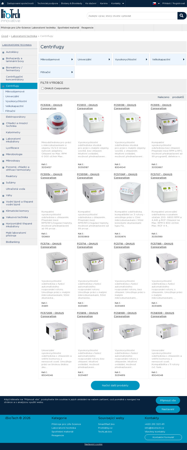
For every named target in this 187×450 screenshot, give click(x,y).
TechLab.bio (105, 431)
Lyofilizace (12, 148)
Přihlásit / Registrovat (173, 3)
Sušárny (11, 182)
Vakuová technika (17, 217)
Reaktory (11, 176)
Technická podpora (47, 3)
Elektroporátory (16, 116)
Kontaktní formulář (163, 437)
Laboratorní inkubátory (13, 140)
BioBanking (13, 242)
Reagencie (88, 27)
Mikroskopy (13, 160)
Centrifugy (46, 36)
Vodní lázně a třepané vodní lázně (19, 203)
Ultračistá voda (15, 189)
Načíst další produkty (115, 385)
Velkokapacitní (14, 106)
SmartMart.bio (106, 424)
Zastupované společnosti (20, 3)
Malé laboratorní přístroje (16, 234)
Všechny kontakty (155, 431)
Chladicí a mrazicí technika (17, 124)
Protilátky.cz (105, 427)
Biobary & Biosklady (71, 3)
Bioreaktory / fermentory (14, 69)
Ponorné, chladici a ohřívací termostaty (18, 168)
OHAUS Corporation (57, 88)
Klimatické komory (17, 210)
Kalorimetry (13, 132)
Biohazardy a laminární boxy (15, 60)
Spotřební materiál (68, 27)
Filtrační (10, 111)
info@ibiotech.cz (154, 427)
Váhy (9, 195)
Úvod (4, 36)
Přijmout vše (168, 400)
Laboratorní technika (44, 27)
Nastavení (168, 409)
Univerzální (12, 96)
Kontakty (116, 3)
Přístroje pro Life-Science (16, 27)
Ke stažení (90, 3)
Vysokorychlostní (16, 101)
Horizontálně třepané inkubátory (19, 225)
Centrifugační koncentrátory (15, 78)
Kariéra (104, 3)
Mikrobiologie (14, 154)
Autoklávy (12, 52)
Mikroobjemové (14, 91)
